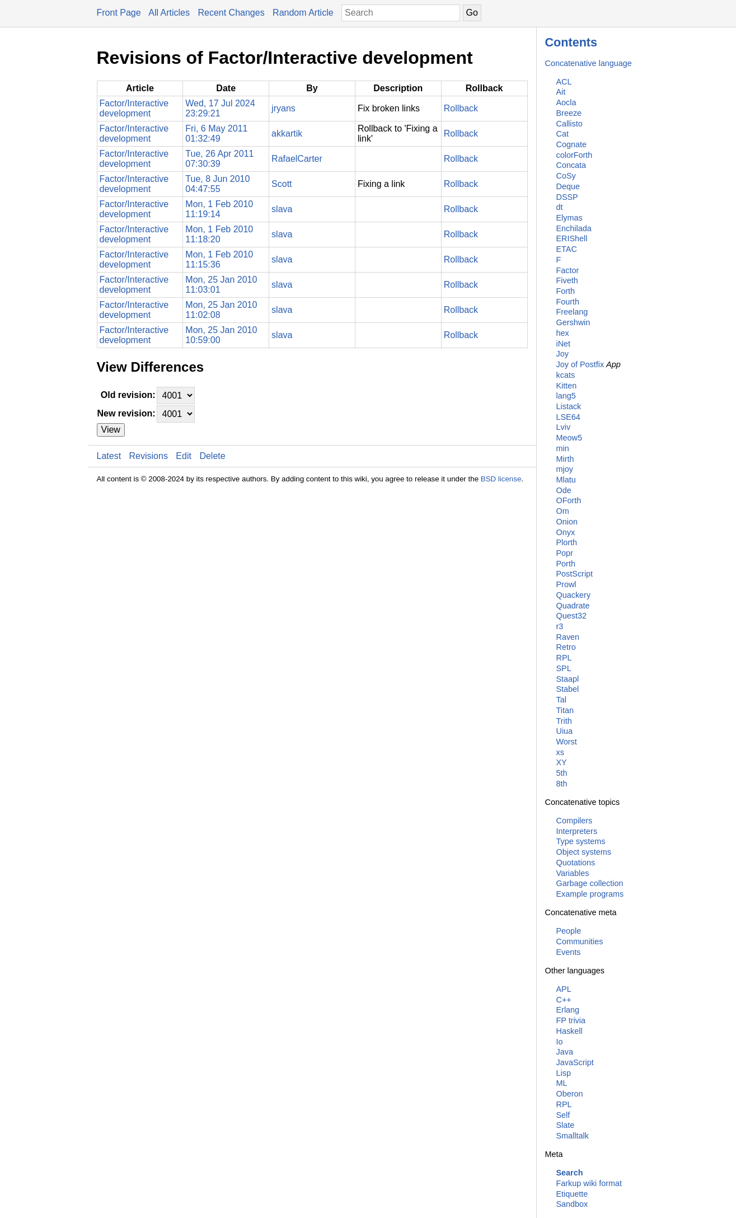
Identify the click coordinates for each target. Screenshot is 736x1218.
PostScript (574, 573)
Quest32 (571, 615)
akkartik (286, 133)
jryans (283, 108)
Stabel (567, 689)
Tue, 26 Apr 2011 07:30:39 (219, 158)
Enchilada (574, 228)
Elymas (569, 217)
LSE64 (568, 417)
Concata (571, 165)
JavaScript (575, 1062)
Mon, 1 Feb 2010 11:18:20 (219, 234)
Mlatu (566, 479)
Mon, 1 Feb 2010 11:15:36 (219, 259)
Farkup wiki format (589, 1183)
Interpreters (577, 831)
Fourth (568, 301)
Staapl (567, 678)
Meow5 (569, 437)
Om (562, 511)
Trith (564, 720)
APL (563, 989)
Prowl (566, 584)
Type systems (581, 841)
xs (560, 752)
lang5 (566, 395)
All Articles (169, 12)
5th (562, 773)
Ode (563, 490)
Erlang (568, 1009)
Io (559, 1041)
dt (559, 207)
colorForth (574, 155)
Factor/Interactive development (134, 108)
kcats (565, 375)
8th (562, 783)
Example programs (590, 893)
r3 (560, 626)
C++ (563, 999)
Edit (183, 456)
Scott (281, 184)
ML (562, 1083)
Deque (568, 186)
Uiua (564, 731)
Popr (564, 553)
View (110, 429)
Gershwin (573, 322)
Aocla (566, 102)
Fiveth (567, 280)
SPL (563, 668)
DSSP (567, 197)
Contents (571, 42)
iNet (563, 343)
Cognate (571, 144)
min (562, 448)
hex (562, 333)
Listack (569, 406)
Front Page (119, 12)
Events (568, 952)
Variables (572, 873)
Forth (565, 291)
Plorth (567, 542)
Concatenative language (588, 63)
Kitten (566, 385)
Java (564, 1051)
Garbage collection (590, 883)
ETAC (566, 249)
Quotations (576, 862)
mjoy (564, 469)
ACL (564, 81)
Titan (565, 710)
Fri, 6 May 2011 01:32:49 (216, 133)
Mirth (565, 459)
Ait (561, 91)
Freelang (572, 311)
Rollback (461, 108)
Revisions (148, 456)
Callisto (569, 123)
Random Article (303, 12)
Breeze (569, 113)
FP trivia (571, 1020)
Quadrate (573, 605)
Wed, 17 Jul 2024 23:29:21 (220, 108)
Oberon (569, 1093)
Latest (109, 456)
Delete (212, 456)
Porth (565, 563)
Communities (579, 941)
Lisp (563, 1073)
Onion (567, 521)
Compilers (574, 820)
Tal (561, 699)
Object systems (583, 851)
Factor (567, 270)
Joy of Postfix (580, 364)
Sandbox (572, 1204)
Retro (566, 647)
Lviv (563, 427)
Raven (568, 637)
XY (561, 762)
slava (281, 209)
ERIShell (572, 238)
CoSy (566, 175)
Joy (562, 353)
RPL (564, 657)
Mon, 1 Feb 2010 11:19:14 (219, 209)
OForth (569, 500)
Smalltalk (572, 1135)
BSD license (501, 479)
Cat (562, 133)
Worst (566, 741)
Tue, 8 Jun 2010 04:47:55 (217, 184)
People (569, 930)
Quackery (573, 595)
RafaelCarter (296, 158)
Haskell (569, 1031)
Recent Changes (231, 12)
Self (563, 1115)
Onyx (565, 532)
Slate (565, 1125)
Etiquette (572, 1193)
